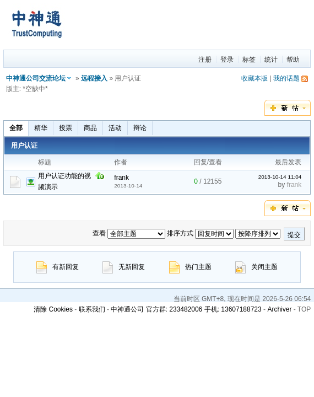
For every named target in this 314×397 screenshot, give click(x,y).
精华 (40, 128)
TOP (304, 309)
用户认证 (24, 145)
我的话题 (286, 78)
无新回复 (123, 267)
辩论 (140, 128)
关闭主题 (256, 267)
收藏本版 (254, 78)
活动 (115, 128)
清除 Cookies (53, 309)
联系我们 (92, 309)
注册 (205, 59)
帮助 (293, 59)
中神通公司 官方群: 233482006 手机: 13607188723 (186, 309)
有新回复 (57, 267)
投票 (65, 128)
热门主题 (190, 267)
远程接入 (94, 78)
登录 (227, 59)
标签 (249, 59)
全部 (16, 128)
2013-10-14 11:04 (280, 177)
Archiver (279, 309)
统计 (271, 59)
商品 (90, 128)
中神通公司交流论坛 (36, 78)
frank (121, 177)
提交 (294, 235)
